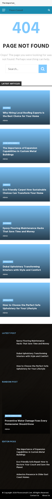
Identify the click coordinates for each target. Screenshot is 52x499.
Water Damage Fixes (13, 416)
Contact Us (34, 495)
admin (5, 120)
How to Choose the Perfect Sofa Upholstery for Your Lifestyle (32, 367)
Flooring (7, 223)
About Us (46, 495)
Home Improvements (11, 143)
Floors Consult (16, 10)
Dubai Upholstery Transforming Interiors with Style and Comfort (32, 355)
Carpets (6, 185)
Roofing (6, 108)
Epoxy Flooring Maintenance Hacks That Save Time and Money (33, 342)
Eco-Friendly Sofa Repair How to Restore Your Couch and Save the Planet (33, 464)
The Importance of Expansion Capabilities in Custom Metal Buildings (31, 452)
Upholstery (7, 262)
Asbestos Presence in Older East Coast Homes (32, 476)
